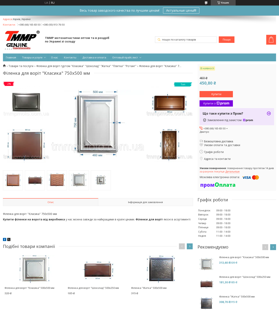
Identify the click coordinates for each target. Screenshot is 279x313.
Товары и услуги (32, 57)
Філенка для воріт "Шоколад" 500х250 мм (93, 288)
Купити (216, 94)
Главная (11, 57)
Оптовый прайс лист (125, 57)
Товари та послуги (20, 66)
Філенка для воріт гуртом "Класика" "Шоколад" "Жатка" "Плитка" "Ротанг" (86, 66)
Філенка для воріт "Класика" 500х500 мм (29, 288)
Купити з (216, 103)
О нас (54, 57)
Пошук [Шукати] (227, 39)
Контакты (70, 57)
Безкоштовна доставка (218, 141)
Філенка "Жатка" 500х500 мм (149, 288)
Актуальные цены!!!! (181, 10)
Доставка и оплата (94, 57)
